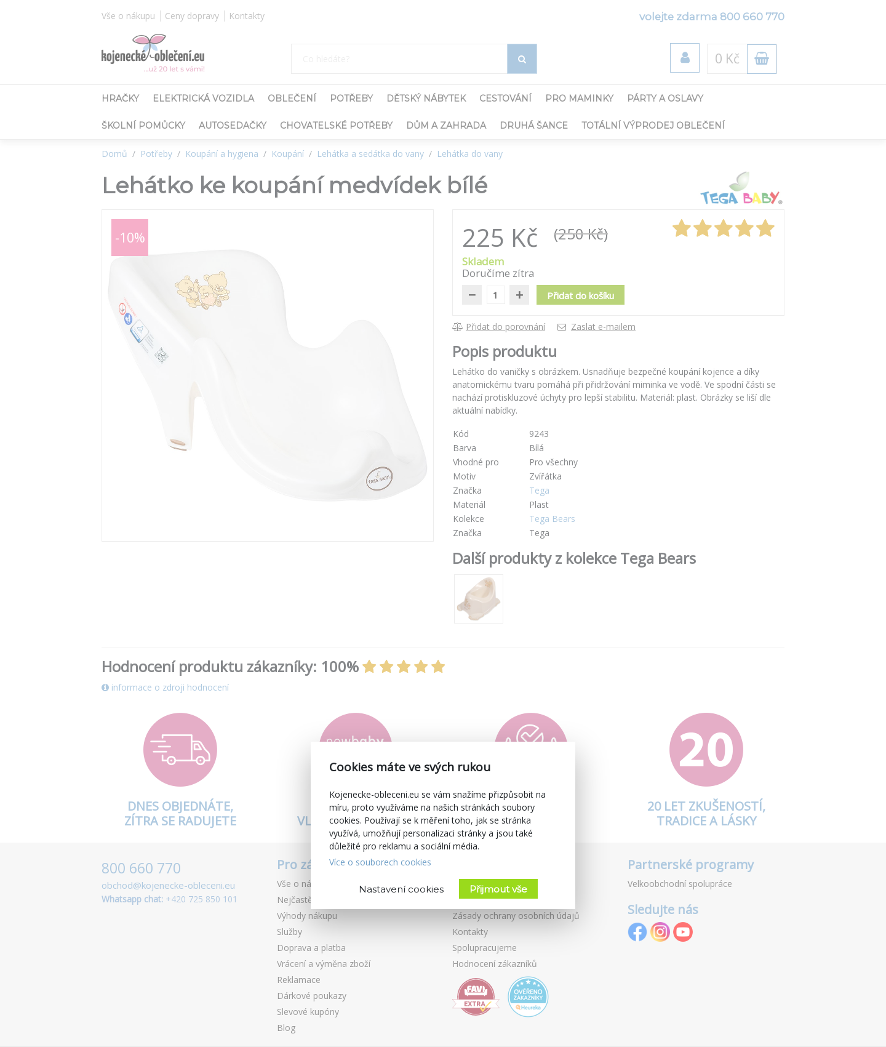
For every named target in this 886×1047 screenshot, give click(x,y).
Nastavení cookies (401, 889)
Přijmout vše (498, 889)
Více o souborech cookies (380, 862)
